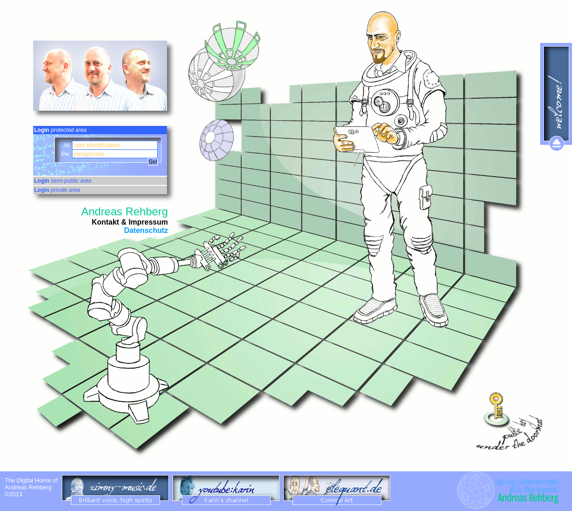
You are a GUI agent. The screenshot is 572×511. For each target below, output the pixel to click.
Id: (68, 145)
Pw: (66, 154)
